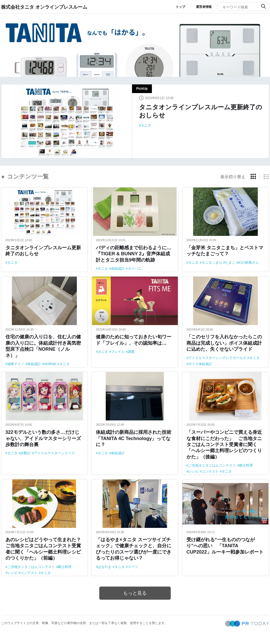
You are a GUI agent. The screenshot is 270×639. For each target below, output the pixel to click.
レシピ (193, 471)
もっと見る (135, 593)
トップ (180, 7)
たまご (230, 262)
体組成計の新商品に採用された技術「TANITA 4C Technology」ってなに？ (133, 438)
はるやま (104, 567)
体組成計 (118, 268)
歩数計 (25, 453)
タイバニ (134, 268)
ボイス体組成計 (200, 364)
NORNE (50, 364)
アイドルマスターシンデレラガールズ (217, 358)
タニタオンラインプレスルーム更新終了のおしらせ (200, 111)
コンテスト (210, 471)
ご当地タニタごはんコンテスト (212, 465)
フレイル (118, 352)
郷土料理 (246, 465)
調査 (131, 352)
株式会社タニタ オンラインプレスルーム (44, 6)
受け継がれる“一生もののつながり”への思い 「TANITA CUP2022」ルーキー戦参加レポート (224, 546)
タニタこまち (212, 262)
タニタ (146, 125)
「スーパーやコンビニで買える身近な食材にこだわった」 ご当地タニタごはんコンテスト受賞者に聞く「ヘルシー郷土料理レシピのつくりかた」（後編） (224, 444)
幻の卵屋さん (248, 262)
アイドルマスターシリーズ (54, 453)
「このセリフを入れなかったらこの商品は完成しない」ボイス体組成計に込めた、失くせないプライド (224, 343)
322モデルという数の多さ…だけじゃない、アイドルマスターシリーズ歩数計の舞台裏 (43, 438)
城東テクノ (15, 364)
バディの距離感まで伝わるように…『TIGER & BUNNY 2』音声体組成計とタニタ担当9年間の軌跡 (133, 254)
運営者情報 (204, 7)
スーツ (133, 567)
